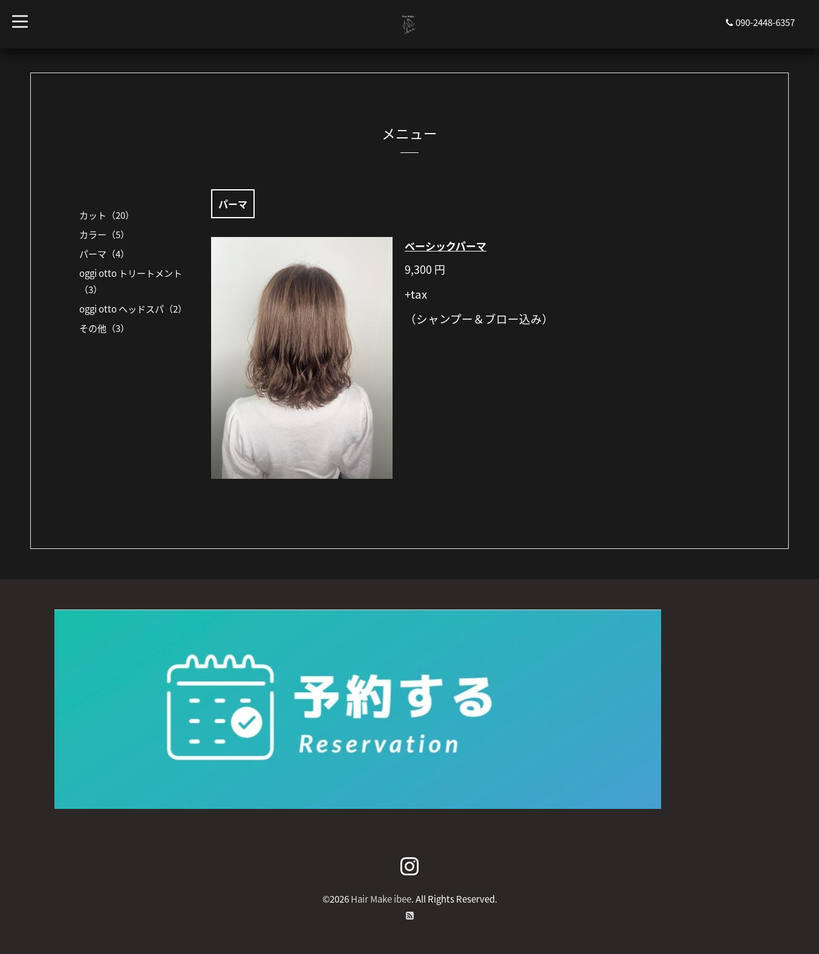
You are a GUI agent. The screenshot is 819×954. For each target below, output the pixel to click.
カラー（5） (104, 234)
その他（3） (104, 328)
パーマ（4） (104, 254)
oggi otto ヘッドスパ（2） (133, 309)
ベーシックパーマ (445, 245)
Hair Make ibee (381, 899)
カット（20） (106, 215)
